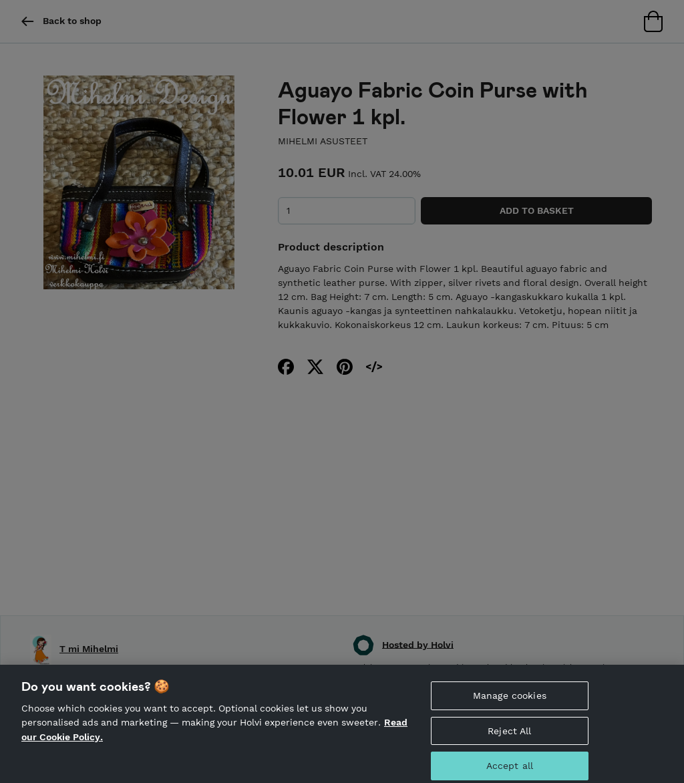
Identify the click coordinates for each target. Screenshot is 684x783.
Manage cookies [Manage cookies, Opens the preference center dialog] (509, 699)
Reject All (509, 735)
